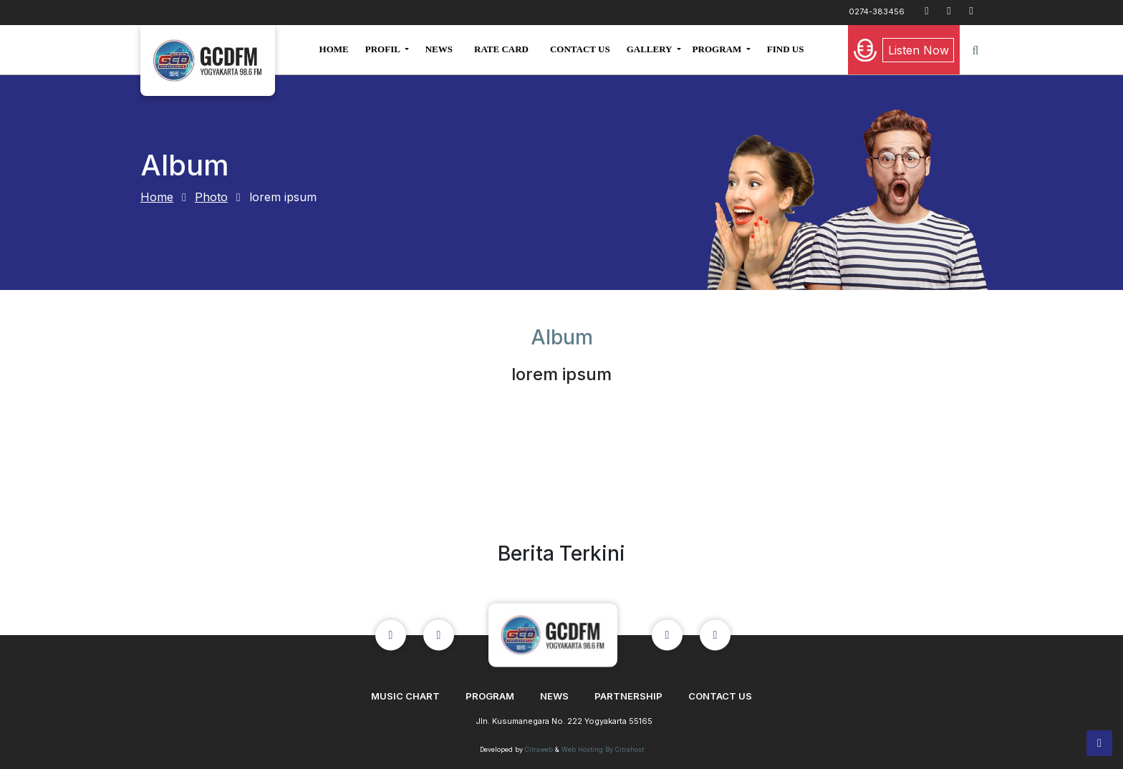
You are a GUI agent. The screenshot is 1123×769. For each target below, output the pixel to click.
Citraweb (539, 749)
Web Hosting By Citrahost (603, 749)
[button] (387, 49)
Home (156, 197)
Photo (211, 197)
